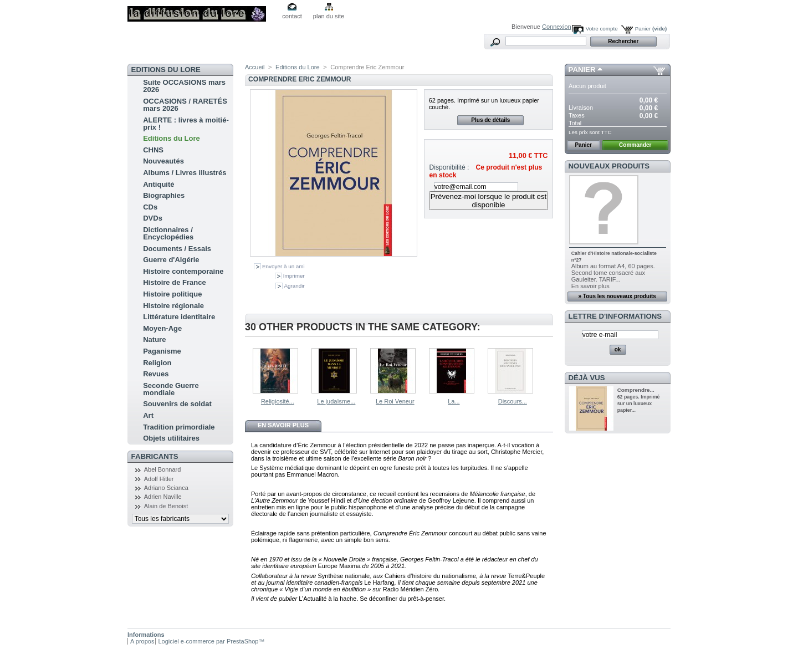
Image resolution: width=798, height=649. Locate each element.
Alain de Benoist (166, 506)
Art (148, 415)
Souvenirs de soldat (177, 404)
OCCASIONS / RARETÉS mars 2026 (185, 105)
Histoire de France (174, 282)
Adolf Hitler (159, 479)
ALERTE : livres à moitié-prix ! (186, 123)
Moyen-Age (162, 328)
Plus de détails (490, 120)
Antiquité (158, 184)
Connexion (556, 26)
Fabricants (154, 456)
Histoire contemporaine (183, 271)
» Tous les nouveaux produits (617, 296)
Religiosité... (277, 401)
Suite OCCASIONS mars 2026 (184, 86)
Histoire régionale (173, 305)
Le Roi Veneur (395, 401)
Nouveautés (163, 161)
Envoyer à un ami (283, 266)
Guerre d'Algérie (171, 259)
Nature (154, 339)
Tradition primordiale (178, 427)
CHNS (153, 150)
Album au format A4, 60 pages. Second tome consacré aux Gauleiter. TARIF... (613, 273)
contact (291, 16)
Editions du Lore (171, 138)
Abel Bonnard (162, 469)
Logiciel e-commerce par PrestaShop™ (211, 641)
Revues (155, 374)
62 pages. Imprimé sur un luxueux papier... (638, 403)
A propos (142, 641)
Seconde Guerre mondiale (170, 389)
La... (453, 401)
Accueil (254, 67)
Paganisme (162, 351)
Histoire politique (172, 294)
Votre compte (602, 28)
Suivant (548, 370)
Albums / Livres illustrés (184, 172)
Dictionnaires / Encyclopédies (168, 233)
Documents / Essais (177, 248)
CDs (150, 207)
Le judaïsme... (336, 401)
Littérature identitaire (179, 317)
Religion (157, 363)
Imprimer (294, 276)
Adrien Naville (163, 496)
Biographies (164, 195)
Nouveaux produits (609, 166)
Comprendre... (635, 390)
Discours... (512, 401)
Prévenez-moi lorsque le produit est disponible (489, 200)
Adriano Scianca (166, 487)
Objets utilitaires (171, 438)
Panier (651, 28)
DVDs (152, 218)
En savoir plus (283, 425)
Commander (635, 145)
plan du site (328, 16)
